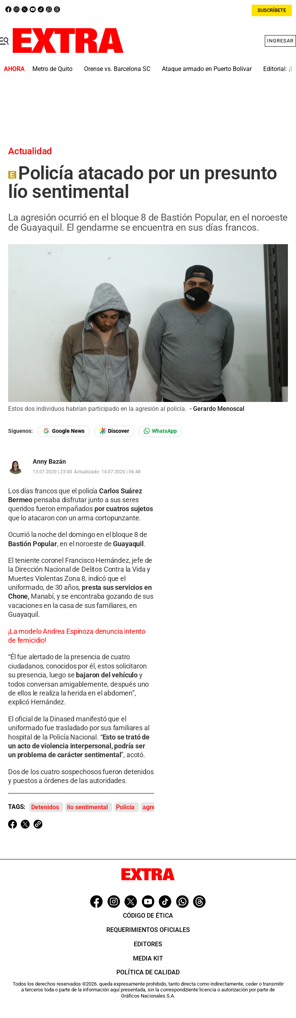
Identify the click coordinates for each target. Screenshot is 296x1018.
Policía (125, 807)
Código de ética (148, 915)
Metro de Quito (52, 69)
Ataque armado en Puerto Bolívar (207, 69)
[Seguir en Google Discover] (114, 431)
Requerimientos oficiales (148, 930)
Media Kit (148, 958)
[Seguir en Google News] (63, 431)
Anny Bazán (49, 462)
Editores (148, 944)
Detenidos (45, 807)
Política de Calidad (148, 972)
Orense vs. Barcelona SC (117, 69)
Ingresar (280, 41)
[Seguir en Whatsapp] (160, 431)
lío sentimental (87, 807)
